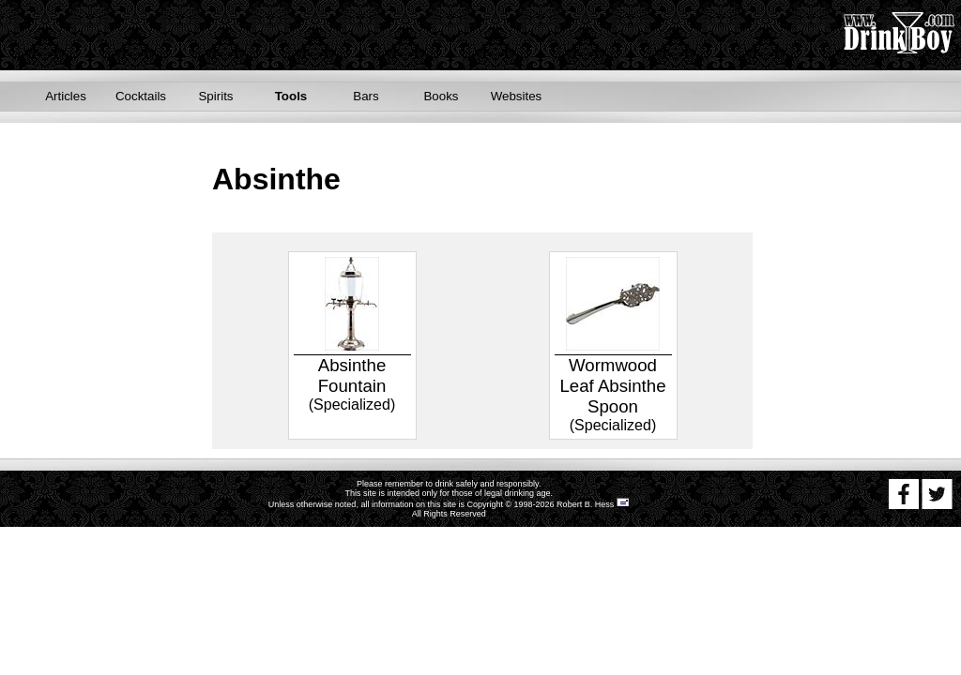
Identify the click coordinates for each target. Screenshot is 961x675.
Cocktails (140, 96)
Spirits (215, 96)
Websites (516, 96)
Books (440, 96)
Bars (365, 96)
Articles (65, 96)
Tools (291, 96)
